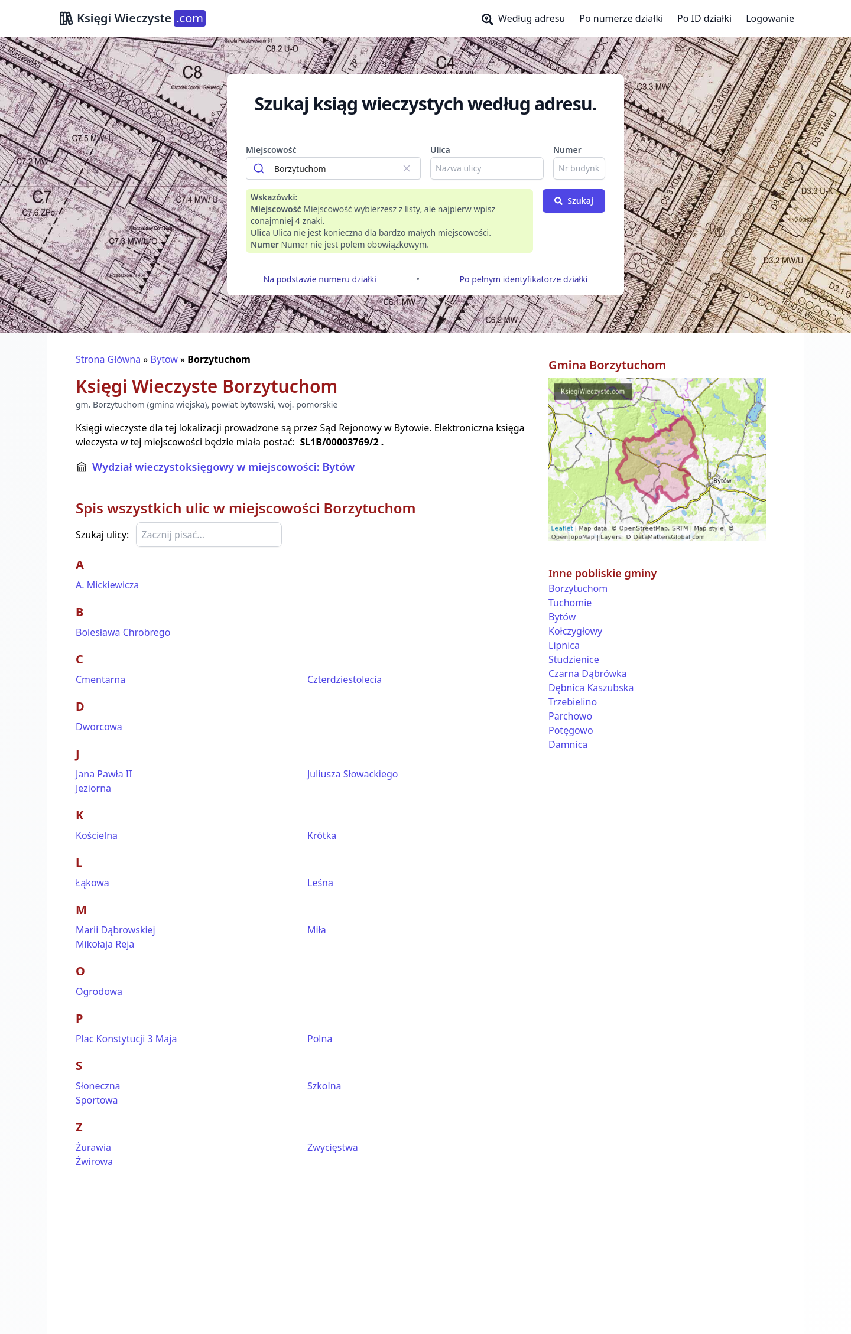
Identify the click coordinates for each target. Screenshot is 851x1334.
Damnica (567, 744)
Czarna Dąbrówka (587, 673)
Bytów (562, 616)
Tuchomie (570, 602)
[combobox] (333, 168)
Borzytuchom (578, 588)
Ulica (440, 149)
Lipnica (564, 645)
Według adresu (523, 18)
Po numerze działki (621, 18)
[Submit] (260, 168)
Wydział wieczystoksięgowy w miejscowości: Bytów (223, 467)
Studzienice (573, 659)
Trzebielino (572, 701)
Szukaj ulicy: (102, 534)
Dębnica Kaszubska (591, 687)
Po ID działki (704, 18)
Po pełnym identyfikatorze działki (524, 279)
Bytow (164, 359)
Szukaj (573, 200)
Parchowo (570, 716)
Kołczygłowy (575, 630)
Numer (567, 149)
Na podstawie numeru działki (320, 279)
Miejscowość (271, 149)
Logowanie (770, 18)
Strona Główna (108, 359)
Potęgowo (570, 730)
